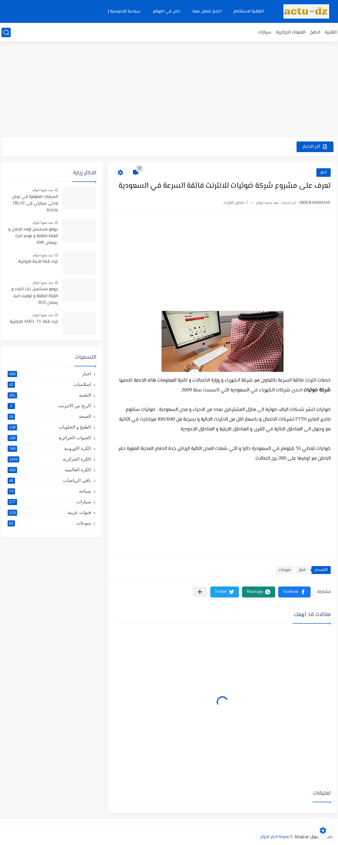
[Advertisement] (169, 90)
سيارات (265, 32)
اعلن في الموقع (166, 11)
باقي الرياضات (49, 480)
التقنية (331, 32)
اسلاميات (49, 384)
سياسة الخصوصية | (124, 11)
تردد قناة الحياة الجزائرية (38, 261)
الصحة (49, 416)
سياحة (49, 491)
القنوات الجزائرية (290, 32)
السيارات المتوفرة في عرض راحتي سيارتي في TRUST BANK (35, 204)
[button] (294, 592)
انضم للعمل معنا (206, 11)
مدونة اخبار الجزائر (274, 837)
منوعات (285, 570)
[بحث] (6, 32)
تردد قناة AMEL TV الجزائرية (34, 322)
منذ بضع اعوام (43, 190)
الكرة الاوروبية (49, 448)
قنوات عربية (49, 512)
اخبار (323, 172)
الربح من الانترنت (49, 405)
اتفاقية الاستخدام (248, 11)
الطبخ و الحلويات (49, 427)
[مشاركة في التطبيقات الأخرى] (199, 592)
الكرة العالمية (49, 469)
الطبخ (315, 32)
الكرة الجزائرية (49, 459)
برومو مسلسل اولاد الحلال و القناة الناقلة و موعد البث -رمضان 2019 (33, 236)
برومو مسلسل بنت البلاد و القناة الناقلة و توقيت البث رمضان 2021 (34, 296)
